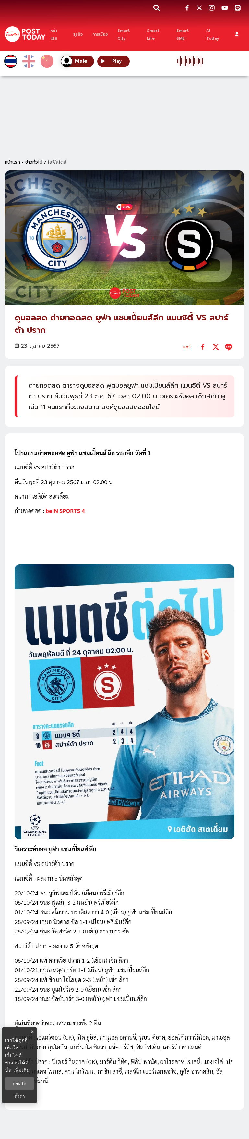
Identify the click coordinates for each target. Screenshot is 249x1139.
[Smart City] (127, 34)
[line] (228, 347)
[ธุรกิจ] (78, 34)
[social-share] (187, 7)
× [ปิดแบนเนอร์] (32, 1031)
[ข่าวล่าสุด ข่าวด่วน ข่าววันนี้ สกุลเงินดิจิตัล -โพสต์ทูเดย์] (25, 34)
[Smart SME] (186, 34)
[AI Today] (214, 34)
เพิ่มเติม (21, 1070)
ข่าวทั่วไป (33, 162)
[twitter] (215, 347)
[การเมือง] (100, 34)
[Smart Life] (157, 34)
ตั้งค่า (19, 1096)
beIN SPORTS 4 (65, 510)
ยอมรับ (19, 1083)
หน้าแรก (12, 162)
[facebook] (202, 347)
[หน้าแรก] (56, 34)
